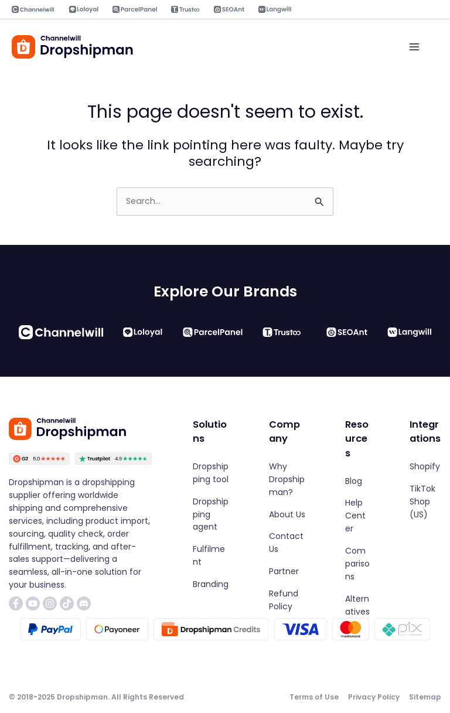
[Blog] (353, 481)
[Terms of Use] (314, 697)
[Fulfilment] (211, 556)
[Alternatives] (357, 606)
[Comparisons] (357, 564)
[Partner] (284, 571)
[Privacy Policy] (374, 697)
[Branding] (211, 584)
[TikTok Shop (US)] (425, 502)
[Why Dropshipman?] (287, 479)
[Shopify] (425, 466)
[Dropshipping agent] (211, 515)
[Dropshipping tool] (211, 473)
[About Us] (287, 515)
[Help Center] (357, 516)
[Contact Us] (287, 544)
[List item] (16, 603)
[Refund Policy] (287, 600)
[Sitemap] (425, 697)
